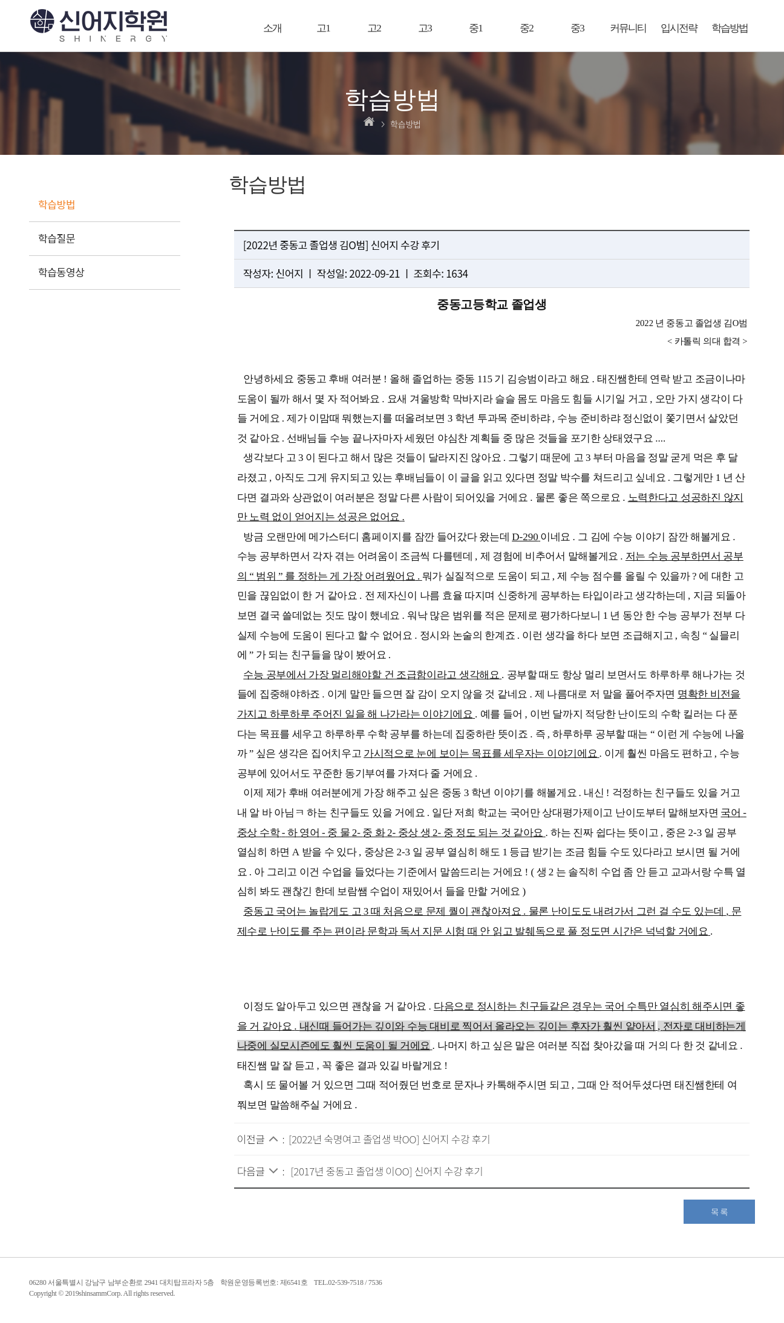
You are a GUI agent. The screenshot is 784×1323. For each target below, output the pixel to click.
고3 (424, 28)
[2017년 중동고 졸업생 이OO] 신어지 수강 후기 (386, 1170)
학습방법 (729, 28)
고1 (323, 28)
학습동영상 (61, 271)
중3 (577, 28)
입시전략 (679, 28)
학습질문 (56, 238)
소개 (272, 28)
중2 (526, 28)
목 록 (719, 1212)
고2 (374, 28)
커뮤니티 (628, 28)
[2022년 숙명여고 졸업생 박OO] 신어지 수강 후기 (389, 1138)
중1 (475, 28)
